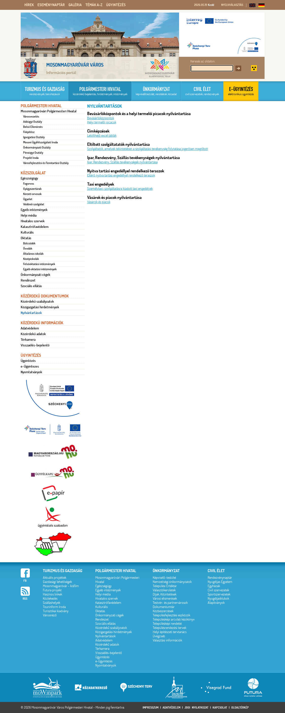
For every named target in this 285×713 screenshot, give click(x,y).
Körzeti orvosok (32, 194)
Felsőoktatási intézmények (39, 264)
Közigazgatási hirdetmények (40, 307)
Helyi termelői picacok (101, 122)
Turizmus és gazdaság (62, 570)
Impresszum (150, 707)
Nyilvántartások (31, 313)
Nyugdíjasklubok (218, 598)
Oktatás (26, 238)
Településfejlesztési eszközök (171, 615)
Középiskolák (31, 259)
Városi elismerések (165, 598)
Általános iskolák (33, 253)
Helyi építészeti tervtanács (169, 632)
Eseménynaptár (51, 5)
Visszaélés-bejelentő (35, 345)
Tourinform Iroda (54, 607)
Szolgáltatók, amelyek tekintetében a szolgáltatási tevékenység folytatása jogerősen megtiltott (147, 149)
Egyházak (214, 586)
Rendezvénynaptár (220, 578)
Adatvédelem (30, 328)
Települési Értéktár (165, 586)
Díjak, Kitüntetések (164, 594)
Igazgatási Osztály (34, 137)
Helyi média (28, 215)
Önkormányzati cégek (35, 275)
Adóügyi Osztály (32, 121)
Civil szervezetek (218, 590)
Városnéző (50, 615)
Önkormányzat (166, 570)
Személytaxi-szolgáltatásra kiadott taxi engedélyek (120, 189)
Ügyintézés (116, 5)
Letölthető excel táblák (102, 136)
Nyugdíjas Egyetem (220, 582)
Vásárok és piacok (98, 202)
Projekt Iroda (31, 158)
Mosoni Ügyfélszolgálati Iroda (40, 142)
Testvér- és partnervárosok (170, 603)
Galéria (75, 5)
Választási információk (167, 640)
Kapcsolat (220, 707)
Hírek (29, 5)
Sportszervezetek (219, 594)
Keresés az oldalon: (202, 61)
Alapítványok (216, 603)
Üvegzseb (159, 636)
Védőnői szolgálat (33, 204)
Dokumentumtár (164, 607)
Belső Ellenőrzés (33, 127)
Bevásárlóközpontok (100, 118)
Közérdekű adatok (33, 334)
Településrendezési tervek (169, 628)
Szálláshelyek (51, 603)
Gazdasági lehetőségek (57, 582)
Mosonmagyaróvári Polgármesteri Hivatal (48, 111)
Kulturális (27, 232)
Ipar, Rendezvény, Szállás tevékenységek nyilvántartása (122, 162)
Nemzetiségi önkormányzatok (172, 582)
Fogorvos (28, 183)
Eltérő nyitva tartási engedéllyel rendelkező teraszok (121, 175)
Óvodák (27, 248)
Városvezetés (31, 116)
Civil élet (216, 570)
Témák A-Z (93, 5)
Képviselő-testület (164, 578)
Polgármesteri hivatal (115, 570)
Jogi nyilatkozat (196, 707)
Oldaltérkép (240, 707)
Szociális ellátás (31, 286)
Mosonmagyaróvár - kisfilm (61, 586)
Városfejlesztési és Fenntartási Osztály (45, 163)
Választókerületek (164, 590)
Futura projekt (52, 590)
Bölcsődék (29, 243)
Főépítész (28, 132)
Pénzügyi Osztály (33, 152)
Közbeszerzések (163, 611)
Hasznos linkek (52, 594)
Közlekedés (50, 598)
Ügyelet (27, 199)
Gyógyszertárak (32, 189)
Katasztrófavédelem (35, 227)
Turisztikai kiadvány (55, 611)
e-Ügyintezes (30, 366)
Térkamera (28, 340)
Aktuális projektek (54, 578)
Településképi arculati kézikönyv (174, 619)
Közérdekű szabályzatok (37, 301)
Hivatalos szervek (33, 221)
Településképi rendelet (167, 624)
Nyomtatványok (31, 372)
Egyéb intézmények (34, 210)
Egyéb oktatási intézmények (40, 269)
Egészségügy (29, 178)
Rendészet (28, 280)
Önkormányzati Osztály (36, 147)
